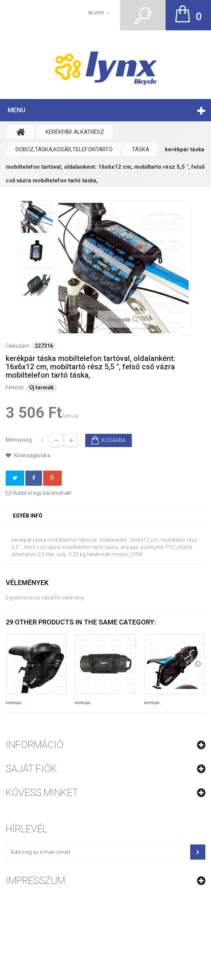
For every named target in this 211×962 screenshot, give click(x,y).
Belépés (96, 13)
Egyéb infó (27, 516)
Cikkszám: (18, 346)
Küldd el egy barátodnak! (42, 493)
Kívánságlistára (31, 455)
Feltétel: (15, 387)
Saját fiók (31, 768)
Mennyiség (19, 440)
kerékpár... (15, 702)
